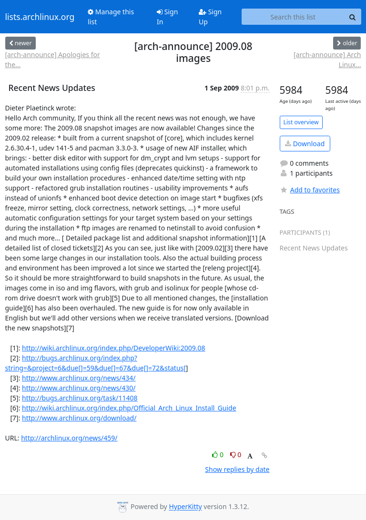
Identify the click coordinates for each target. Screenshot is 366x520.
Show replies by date (237, 469)
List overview (301, 122)
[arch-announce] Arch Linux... (327, 59)
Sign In (167, 16)
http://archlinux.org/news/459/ (69, 437)
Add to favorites (310, 189)
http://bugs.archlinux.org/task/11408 (80, 397)
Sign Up (210, 16)
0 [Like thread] (218, 454)
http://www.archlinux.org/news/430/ (79, 387)
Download (305, 143)
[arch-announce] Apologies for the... (52, 59)
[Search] (352, 17)
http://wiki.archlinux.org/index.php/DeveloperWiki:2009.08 (113, 347)
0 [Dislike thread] (236, 454)
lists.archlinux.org (40, 16)
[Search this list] (293, 17)
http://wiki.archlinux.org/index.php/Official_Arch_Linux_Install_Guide (129, 407)
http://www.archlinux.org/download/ (79, 417)
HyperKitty (185, 506)
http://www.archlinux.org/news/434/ (79, 377)
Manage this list (111, 16)
